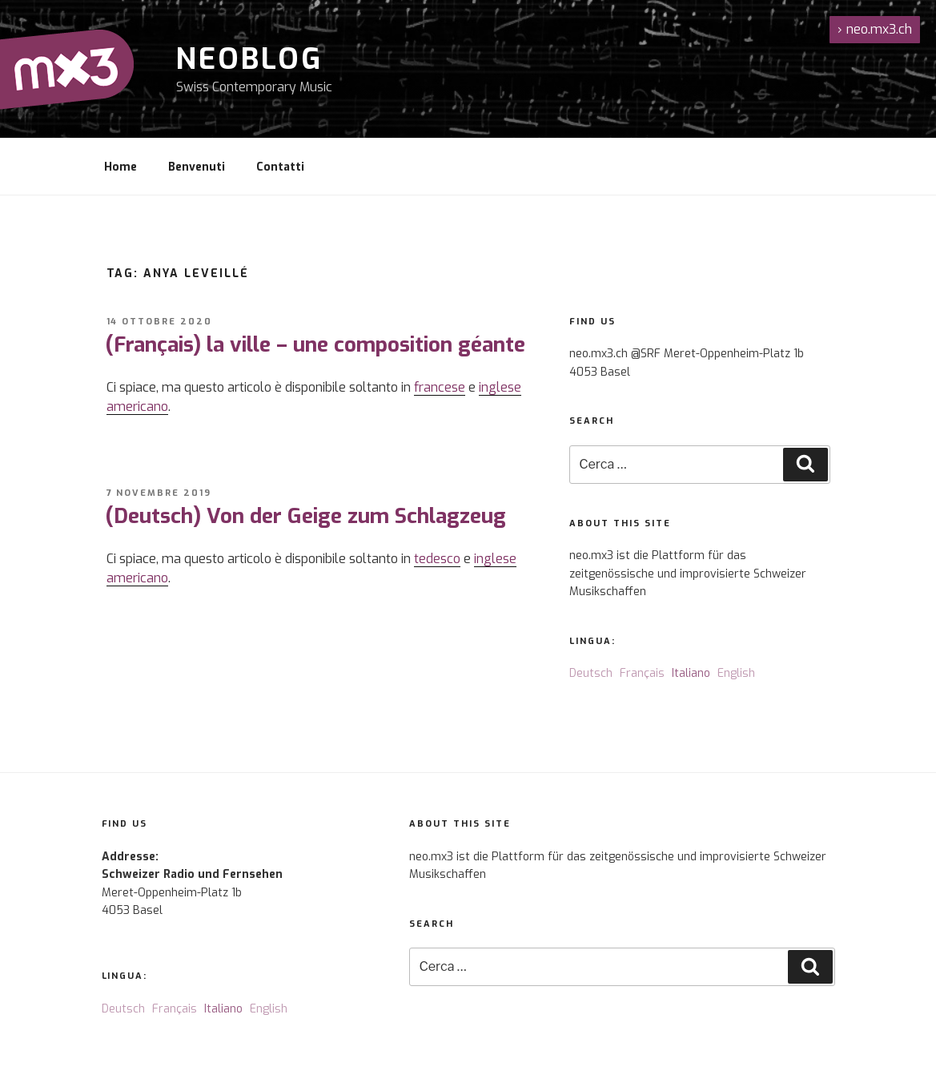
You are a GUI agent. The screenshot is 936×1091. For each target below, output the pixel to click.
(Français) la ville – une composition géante (315, 345)
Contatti (280, 167)
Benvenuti (196, 167)
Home (120, 167)
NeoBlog (249, 59)
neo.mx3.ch (875, 29)
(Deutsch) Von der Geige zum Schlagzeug (305, 516)
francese (439, 387)
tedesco (437, 558)
